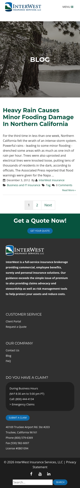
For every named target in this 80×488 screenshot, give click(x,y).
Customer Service (24, 314)
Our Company (19, 343)
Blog (8, 355)
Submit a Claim (18, 417)
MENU (67, 7)
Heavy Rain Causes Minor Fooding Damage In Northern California (38, 117)
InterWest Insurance (52, 180)
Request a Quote (16, 327)
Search (60, 482)
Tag (48, 185)
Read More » (69, 190)
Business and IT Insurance (23, 185)
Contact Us (12, 350)
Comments (65, 185)
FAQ (8, 361)
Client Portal (13, 321)
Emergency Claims (23, 404)
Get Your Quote (40, 230)
